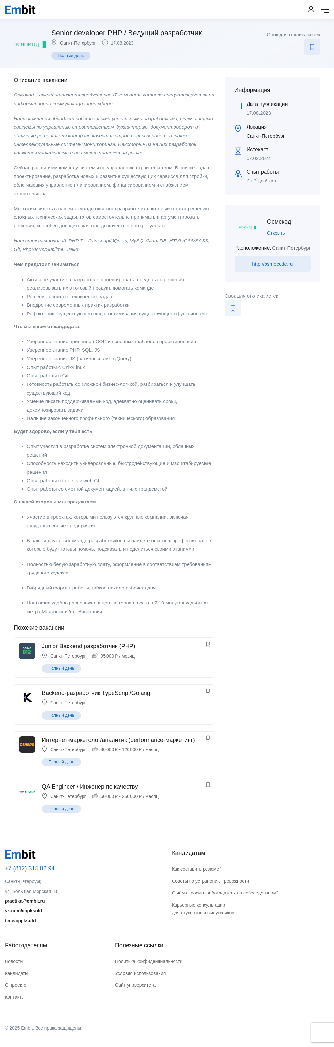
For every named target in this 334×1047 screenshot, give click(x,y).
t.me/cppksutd (20, 920)
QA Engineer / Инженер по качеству (90, 786)
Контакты (14, 997)
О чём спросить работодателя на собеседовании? (225, 892)
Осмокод (279, 221)
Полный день (71, 55)
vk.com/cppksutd (23, 910)
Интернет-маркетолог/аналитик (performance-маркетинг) (118, 740)
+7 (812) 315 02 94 (30, 868)
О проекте (15, 985)
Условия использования (140, 973)
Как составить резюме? (196, 869)
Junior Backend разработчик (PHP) (88, 646)
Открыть (276, 233)
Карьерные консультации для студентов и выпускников (203, 909)
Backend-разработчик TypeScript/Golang (96, 693)
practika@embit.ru (25, 901)
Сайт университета (135, 985)
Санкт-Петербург (78, 43)
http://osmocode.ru (272, 264)
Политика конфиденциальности (149, 961)
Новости (14, 961)
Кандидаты (16, 973)
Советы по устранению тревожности (210, 881)
